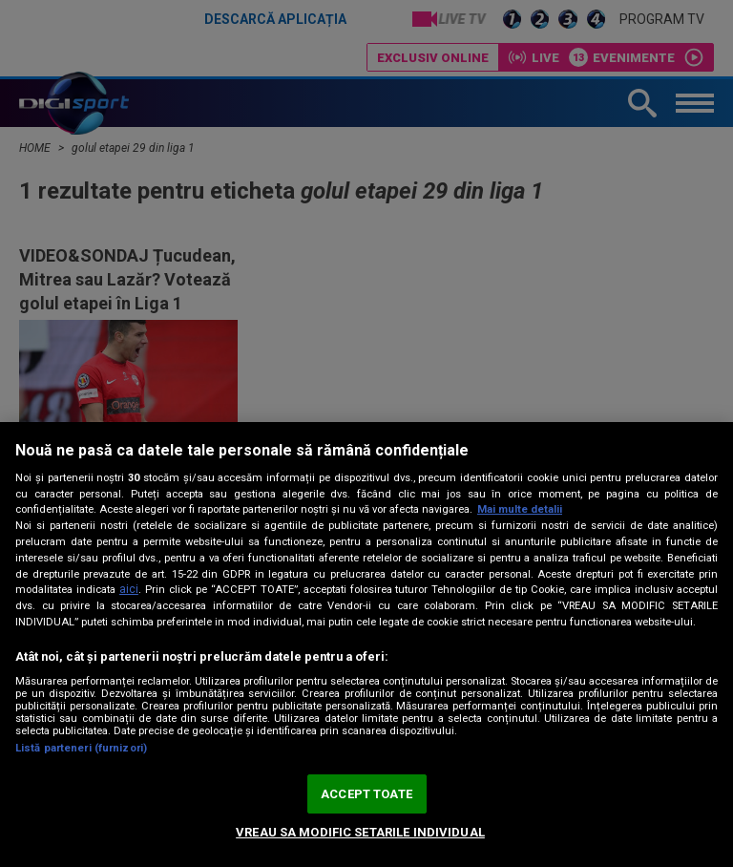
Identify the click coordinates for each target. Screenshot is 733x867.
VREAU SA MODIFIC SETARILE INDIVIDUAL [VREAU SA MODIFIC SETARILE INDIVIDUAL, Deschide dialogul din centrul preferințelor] (360, 832)
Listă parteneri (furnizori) (81, 748)
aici (128, 589)
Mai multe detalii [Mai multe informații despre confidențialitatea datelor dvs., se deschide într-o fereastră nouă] (519, 509)
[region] (366, 644)
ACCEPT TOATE (366, 794)
